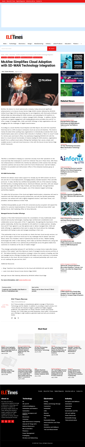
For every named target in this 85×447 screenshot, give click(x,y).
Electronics (70, 368)
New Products (10, 57)
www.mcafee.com (25, 280)
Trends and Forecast (37, 57)
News (6, 54)
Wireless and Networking (27, 57)
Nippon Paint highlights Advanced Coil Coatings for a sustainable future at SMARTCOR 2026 (9, 349)
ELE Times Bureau (8, 71)
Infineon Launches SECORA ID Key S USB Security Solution (7, 371)
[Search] (51, 48)
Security (3, 368)
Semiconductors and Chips (24, 368)
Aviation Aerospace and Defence (69, 264)
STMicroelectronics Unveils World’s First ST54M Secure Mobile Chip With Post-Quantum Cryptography (75, 372)
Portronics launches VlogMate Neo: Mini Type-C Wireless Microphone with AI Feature (72, 196)
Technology (17, 57)
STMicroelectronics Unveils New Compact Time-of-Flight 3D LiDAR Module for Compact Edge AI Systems (72, 293)
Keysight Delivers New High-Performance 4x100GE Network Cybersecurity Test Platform (70, 123)
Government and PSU (66, 217)
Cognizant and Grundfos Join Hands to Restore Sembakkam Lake (14, 290)
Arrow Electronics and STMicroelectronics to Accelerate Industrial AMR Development (71, 242)
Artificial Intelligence (66, 166)
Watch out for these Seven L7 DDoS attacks (43, 290)
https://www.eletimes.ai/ (18, 302)
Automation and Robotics (67, 239)
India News (12, 54)
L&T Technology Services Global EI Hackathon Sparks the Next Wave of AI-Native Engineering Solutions (59, 350)
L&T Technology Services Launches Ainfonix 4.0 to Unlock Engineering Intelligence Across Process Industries (59, 372)
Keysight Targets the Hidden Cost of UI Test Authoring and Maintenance (74, 349)
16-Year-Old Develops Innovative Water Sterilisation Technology (42, 349)
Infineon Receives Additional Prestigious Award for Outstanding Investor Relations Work (42, 372)
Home (2, 54)
